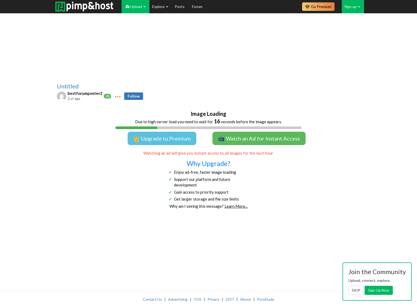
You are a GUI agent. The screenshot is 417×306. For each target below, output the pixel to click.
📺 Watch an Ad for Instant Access (259, 138)
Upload (135, 6)
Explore (160, 6)
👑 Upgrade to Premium (162, 138)
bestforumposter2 (85, 93)
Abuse (245, 299)
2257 (230, 299)
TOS (197, 299)
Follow (134, 96)
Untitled (68, 86)
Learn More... (236, 206)
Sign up (352, 6)
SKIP (356, 290)
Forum (197, 6)
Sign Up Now (378, 290)
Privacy (213, 299)
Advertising (177, 299)
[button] (117, 96)
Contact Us (152, 299)
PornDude (265, 299)
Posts (180, 6)
